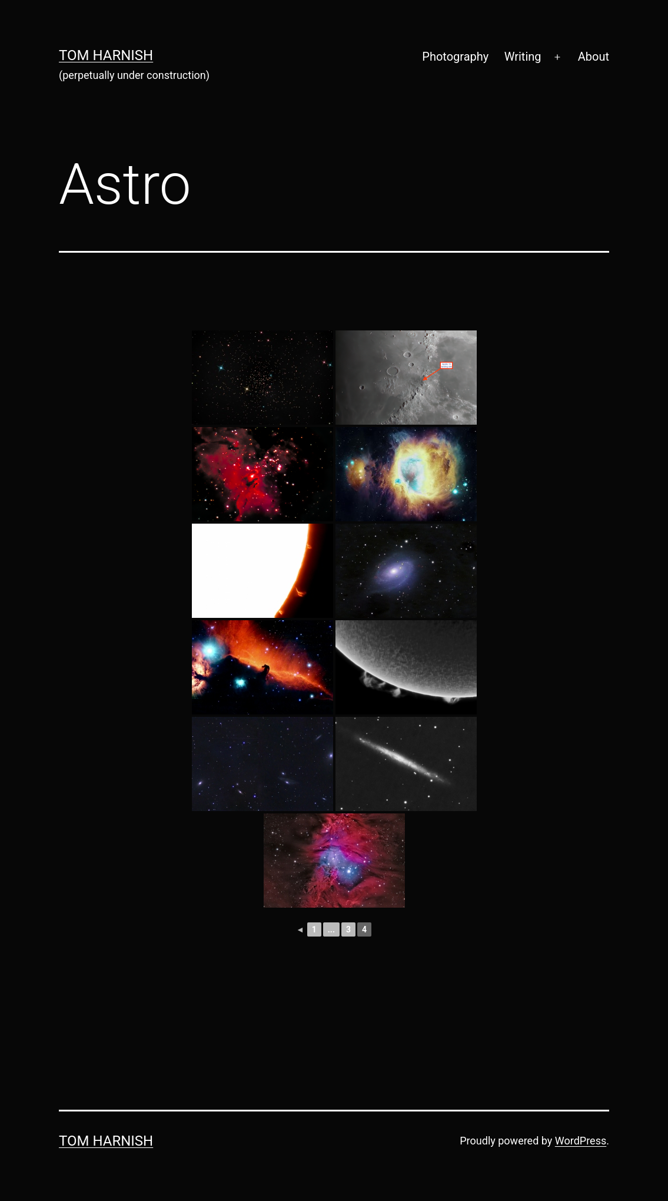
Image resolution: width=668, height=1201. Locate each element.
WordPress (580, 1140)
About (593, 56)
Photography (455, 56)
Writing (522, 56)
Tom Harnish (106, 55)
